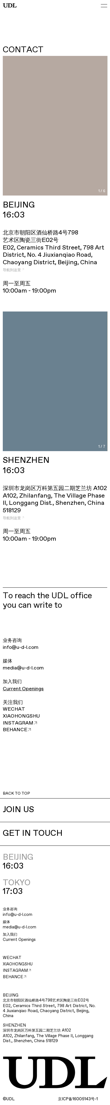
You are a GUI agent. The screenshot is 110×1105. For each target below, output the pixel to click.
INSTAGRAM (20, 723)
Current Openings (23, 688)
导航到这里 (13, 270)
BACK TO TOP (16, 793)
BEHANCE (17, 729)
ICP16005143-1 (78, 1099)
